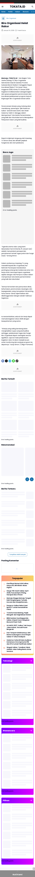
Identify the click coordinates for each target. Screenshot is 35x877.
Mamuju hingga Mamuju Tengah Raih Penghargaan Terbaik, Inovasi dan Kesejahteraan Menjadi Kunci (19, 600)
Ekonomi (26, 12)
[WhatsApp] (13, 361)
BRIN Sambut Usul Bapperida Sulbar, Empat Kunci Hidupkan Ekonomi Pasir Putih (18, 620)
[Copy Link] (17, 361)
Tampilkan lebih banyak (17, 554)
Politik (10, 12)
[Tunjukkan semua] (31, 661)
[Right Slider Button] (33, 12)
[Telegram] (9, 361)
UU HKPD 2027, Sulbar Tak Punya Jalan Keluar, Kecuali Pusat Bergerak (19, 627)
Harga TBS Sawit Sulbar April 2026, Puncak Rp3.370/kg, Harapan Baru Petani (17, 593)
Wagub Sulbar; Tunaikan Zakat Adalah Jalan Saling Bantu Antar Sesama (19, 649)
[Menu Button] (2, 7)
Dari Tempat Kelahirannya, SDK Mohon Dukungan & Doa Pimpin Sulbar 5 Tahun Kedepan (19, 635)
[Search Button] (32, 7)
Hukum (17, 12)
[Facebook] (2, 361)
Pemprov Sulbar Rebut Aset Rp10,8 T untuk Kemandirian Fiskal (17, 607)
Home (3, 12)
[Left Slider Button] (27, 479)
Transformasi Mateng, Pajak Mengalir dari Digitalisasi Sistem (19, 614)
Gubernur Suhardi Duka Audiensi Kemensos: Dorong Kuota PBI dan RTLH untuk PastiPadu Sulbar (19, 642)
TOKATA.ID (17, 7)
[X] (6, 361)
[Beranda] (3, 18)
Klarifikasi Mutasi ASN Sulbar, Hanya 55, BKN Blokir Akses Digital (18, 585)
